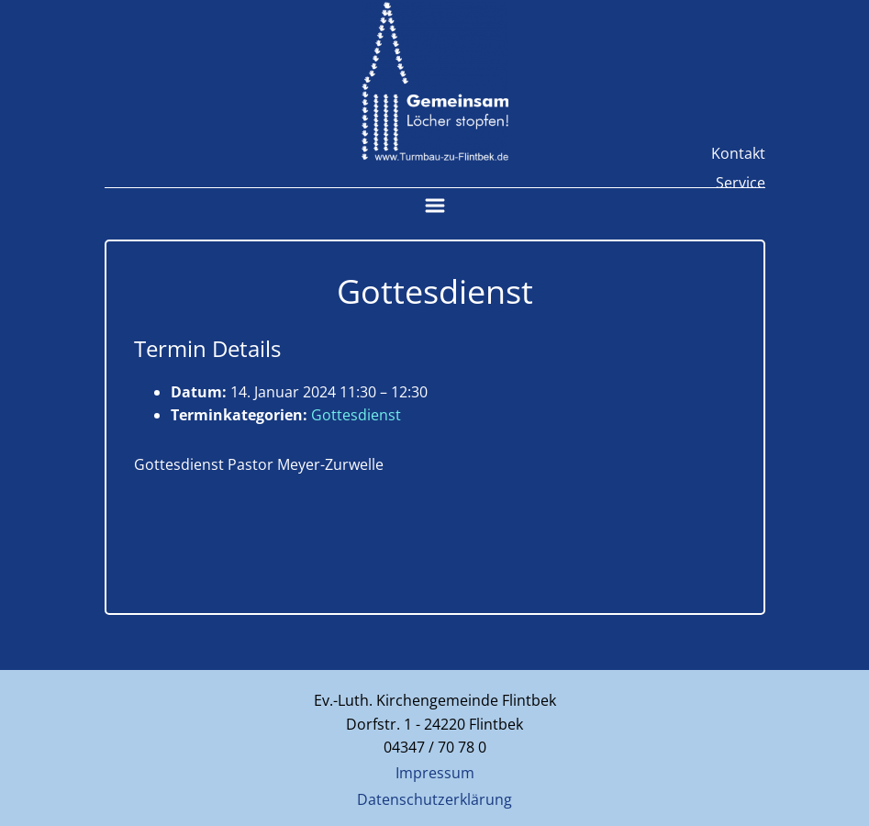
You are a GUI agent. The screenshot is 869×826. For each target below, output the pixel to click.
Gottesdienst (356, 415)
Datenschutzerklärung (434, 799)
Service (740, 183)
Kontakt (738, 153)
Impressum (435, 773)
